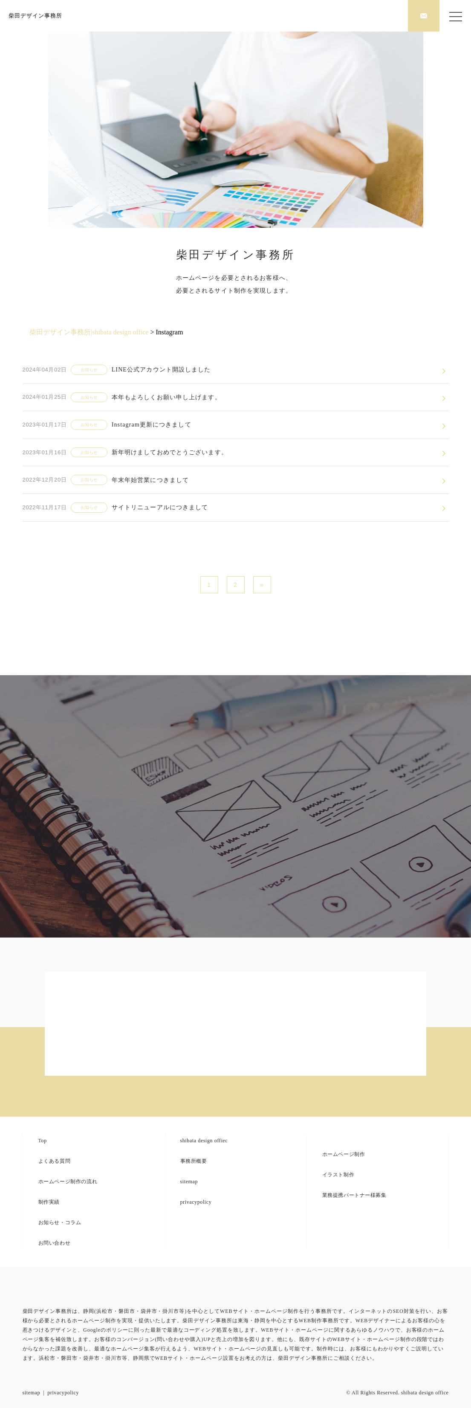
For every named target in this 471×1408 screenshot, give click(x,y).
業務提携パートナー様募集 (354, 1195)
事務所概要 (193, 1161)
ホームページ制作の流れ (68, 1181)
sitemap (189, 1181)
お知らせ (89, 369)
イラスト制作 (338, 1175)
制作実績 (49, 1202)
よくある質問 (54, 1161)
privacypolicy (196, 1202)
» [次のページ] (262, 584)
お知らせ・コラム (59, 1222)
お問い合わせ (54, 1243)
